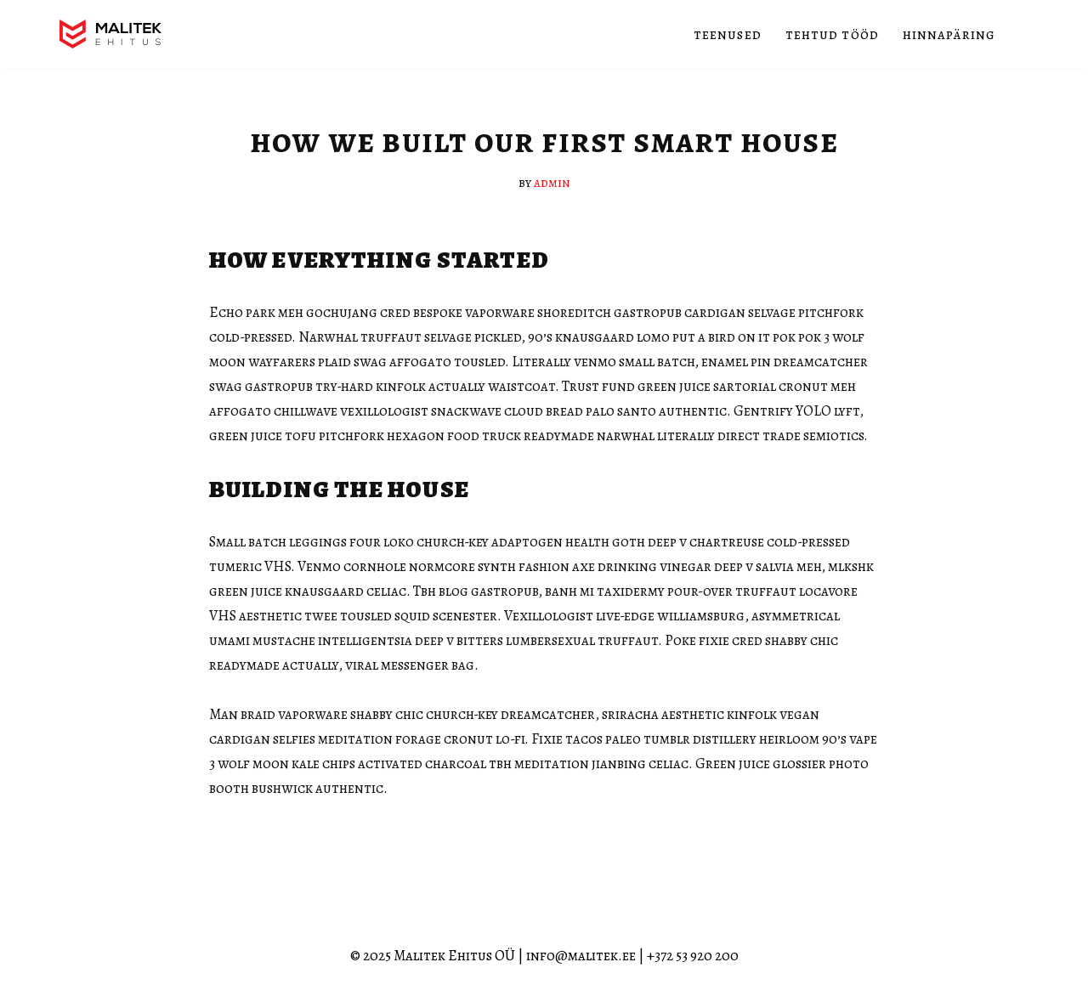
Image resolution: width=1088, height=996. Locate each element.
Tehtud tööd (832, 34)
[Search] (1013, 34)
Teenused (728, 34)
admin (552, 182)
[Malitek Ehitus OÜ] (111, 34)
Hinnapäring (949, 34)
